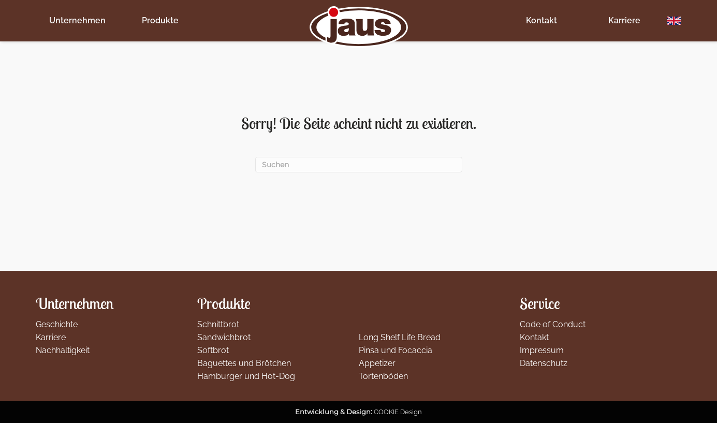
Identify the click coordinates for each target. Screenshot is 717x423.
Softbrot (213, 350)
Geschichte (57, 324)
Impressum (542, 350)
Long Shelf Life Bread (400, 337)
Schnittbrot (218, 324)
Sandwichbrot (224, 337)
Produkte (160, 21)
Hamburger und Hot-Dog (246, 376)
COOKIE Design (398, 412)
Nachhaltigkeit (63, 350)
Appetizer (377, 363)
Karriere (624, 21)
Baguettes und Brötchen (244, 363)
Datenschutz (543, 363)
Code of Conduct (553, 324)
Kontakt (541, 21)
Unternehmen (77, 21)
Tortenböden (383, 376)
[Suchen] (358, 165)
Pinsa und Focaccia (395, 350)
